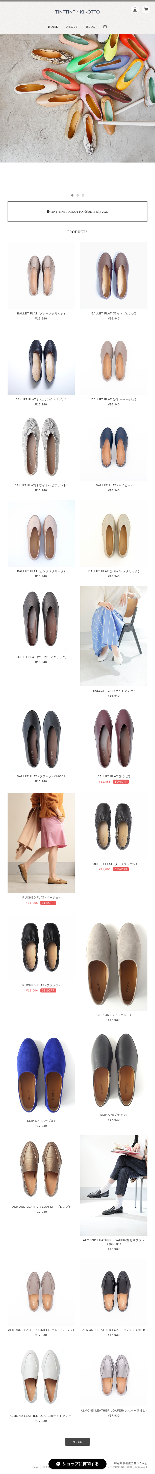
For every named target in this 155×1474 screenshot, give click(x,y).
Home (53, 26)
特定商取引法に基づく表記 (130, 1463)
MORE (77, 1441)
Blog (90, 26)
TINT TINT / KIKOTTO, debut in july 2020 (78, 211)
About (72, 26)
